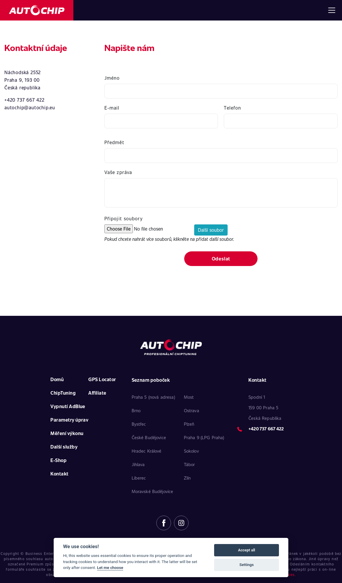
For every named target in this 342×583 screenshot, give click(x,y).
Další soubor (211, 230)
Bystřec (139, 424)
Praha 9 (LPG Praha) (204, 437)
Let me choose (110, 567)
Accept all (246, 550)
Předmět (114, 142)
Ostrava (191, 410)
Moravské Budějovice (152, 491)
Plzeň (189, 424)
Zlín (187, 478)
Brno (136, 410)
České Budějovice (149, 437)
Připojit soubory (123, 218)
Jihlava (138, 464)
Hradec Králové (147, 451)
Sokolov (191, 451)
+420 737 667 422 (266, 429)
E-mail (112, 108)
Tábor (189, 464)
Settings (246, 564)
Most (189, 397)
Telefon (232, 108)
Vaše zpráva (118, 172)
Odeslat (221, 258)
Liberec (139, 478)
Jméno (112, 78)
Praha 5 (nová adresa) (153, 397)
